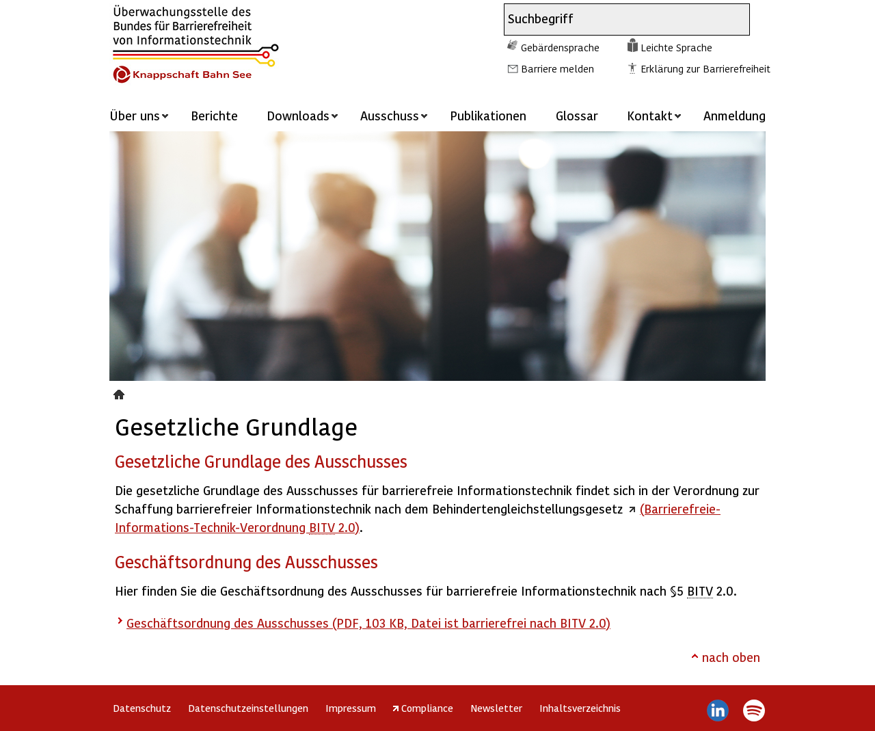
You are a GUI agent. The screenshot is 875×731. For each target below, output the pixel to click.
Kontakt (650, 115)
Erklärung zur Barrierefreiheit (705, 68)
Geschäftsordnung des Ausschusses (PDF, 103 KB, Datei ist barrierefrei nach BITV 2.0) (368, 622)
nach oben (731, 657)
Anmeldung (734, 115)
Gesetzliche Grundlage (120, 392)
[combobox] (614, 19)
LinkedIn (718, 710)
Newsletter (496, 708)
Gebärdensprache (560, 47)
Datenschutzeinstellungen (248, 708)
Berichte (214, 115)
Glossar (577, 115)
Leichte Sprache (676, 47)
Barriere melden (557, 68)
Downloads (298, 115)
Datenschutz (142, 708)
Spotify (753, 710)
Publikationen (488, 115)
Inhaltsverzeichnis (580, 708)
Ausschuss (389, 115)
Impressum (350, 708)
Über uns (134, 115)
